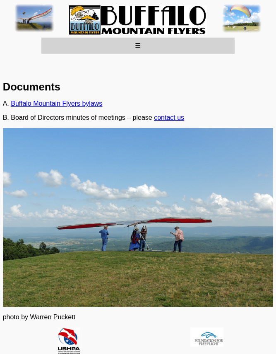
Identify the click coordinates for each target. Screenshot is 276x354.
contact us (169, 117)
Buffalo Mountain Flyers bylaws (56, 103)
